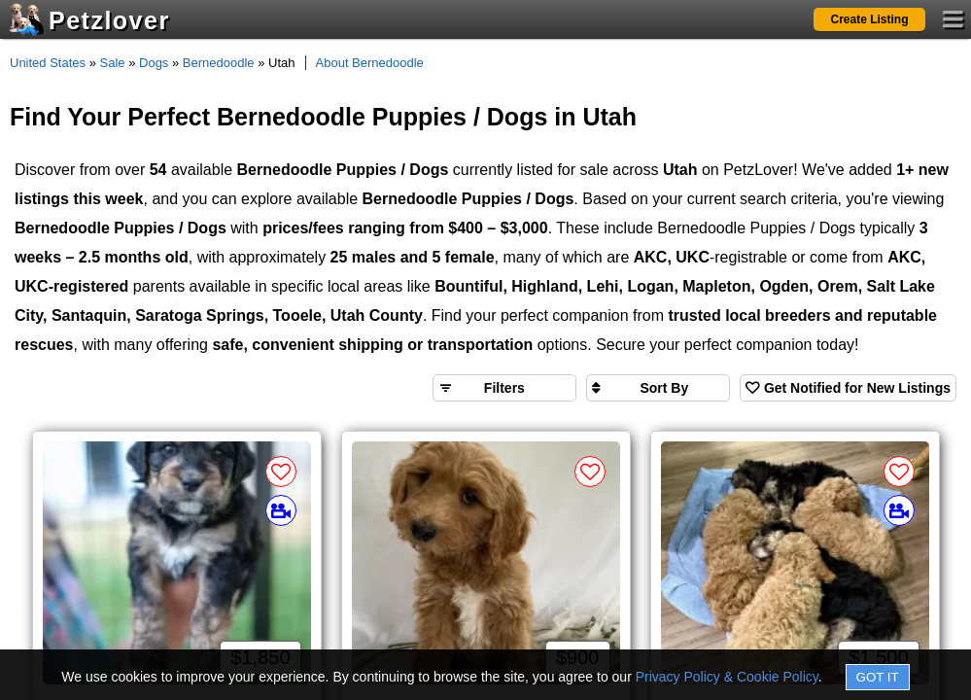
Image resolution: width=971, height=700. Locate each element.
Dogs (153, 62)
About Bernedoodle (370, 62)
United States (48, 62)
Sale (112, 62)
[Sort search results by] (658, 388)
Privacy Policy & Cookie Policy (727, 676)
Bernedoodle (219, 62)
